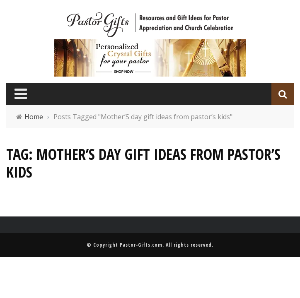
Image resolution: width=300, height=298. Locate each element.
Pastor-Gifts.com (141, 244)
